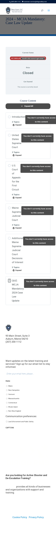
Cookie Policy (19, 517)
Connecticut (12, 403)
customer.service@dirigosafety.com (25, 344)
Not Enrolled (16, 58)
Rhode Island (12, 407)
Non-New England (14, 411)
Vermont (11, 394)
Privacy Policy (36, 517)
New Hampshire (14, 390)
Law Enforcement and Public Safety (20, 422)
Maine (10, 386)
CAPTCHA (10, 428)
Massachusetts (13, 398)
